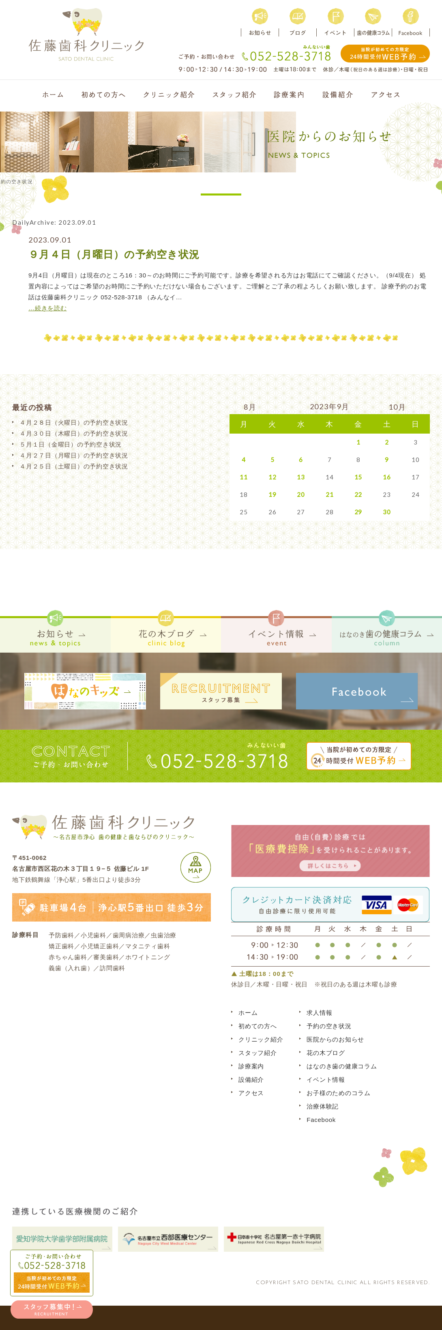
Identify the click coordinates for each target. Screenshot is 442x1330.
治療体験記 (323, 1106)
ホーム (247, 1012)
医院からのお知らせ (335, 1039)
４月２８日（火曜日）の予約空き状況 (73, 422)
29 (358, 512)
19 (272, 494)
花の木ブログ (326, 1052)
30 (387, 512)
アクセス (251, 1092)
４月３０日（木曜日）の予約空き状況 (73, 433)
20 (301, 494)
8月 (250, 406)
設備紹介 (251, 1079)
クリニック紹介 (260, 1039)
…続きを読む (47, 308)
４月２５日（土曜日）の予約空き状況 (73, 466)
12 (272, 477)
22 (358, 494)
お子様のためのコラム (339, 1092)
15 (358, 477)
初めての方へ (257, 1026)
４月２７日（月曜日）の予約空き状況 (73, 455)
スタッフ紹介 (257, 1052)
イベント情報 (326, 1079)
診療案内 (251, 1066)
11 (244, 477)
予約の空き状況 (329, 1026)
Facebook (321, 1119)
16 (387, 477)
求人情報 (319, 1012)
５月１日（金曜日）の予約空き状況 (70, 444)
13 (301, 477)
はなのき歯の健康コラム (342, 1066)
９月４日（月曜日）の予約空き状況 (114, 254)
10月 (397, 406)
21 (330, 494)
